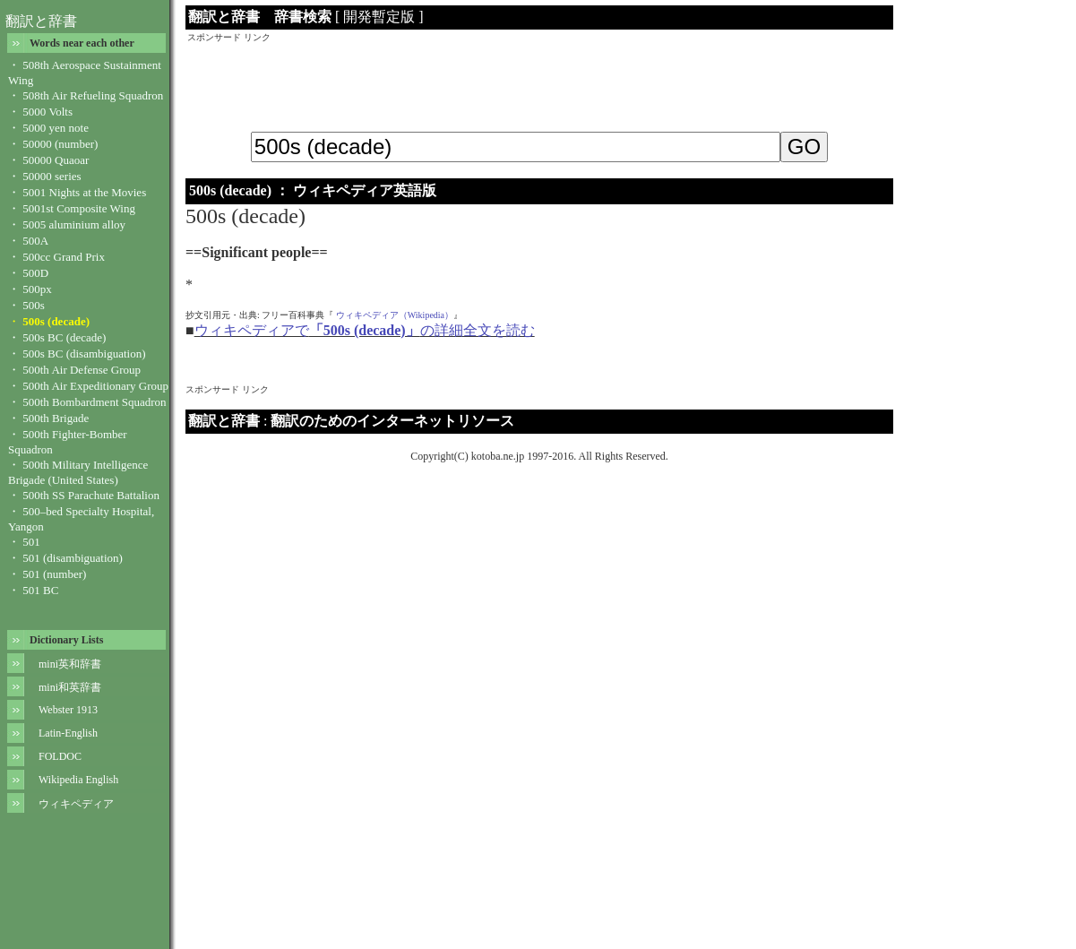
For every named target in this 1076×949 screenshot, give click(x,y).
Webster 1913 (68, 709)
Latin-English (68, 733)
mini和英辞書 (70, 687)
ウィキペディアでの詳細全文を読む (364, 330)
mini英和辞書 (70, 664)
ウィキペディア (76, 804)
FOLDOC (60, 756)
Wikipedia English (78, 779)
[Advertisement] (539, 84)
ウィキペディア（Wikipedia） (394, 315)
